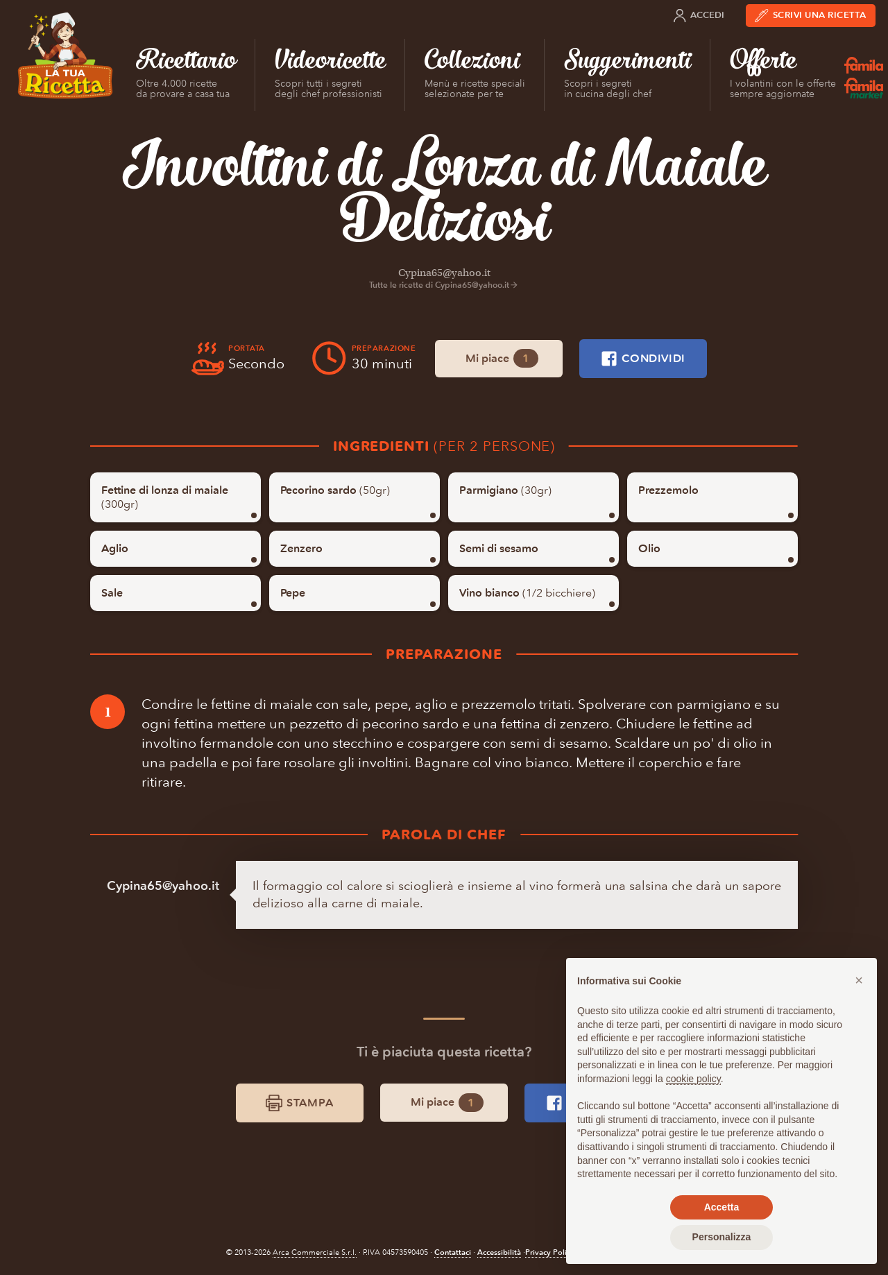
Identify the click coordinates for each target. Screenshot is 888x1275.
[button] (859, 980)
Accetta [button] (722, 1207)
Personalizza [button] (721, 1236)
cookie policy (693, 1078)
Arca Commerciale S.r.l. (315, 1252)
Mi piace (502, 358)
